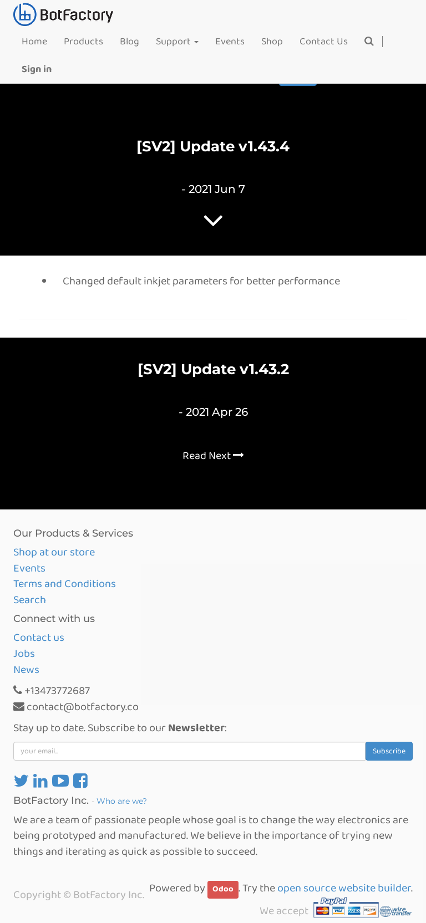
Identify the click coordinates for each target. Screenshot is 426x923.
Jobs (24, 653)
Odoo (223, 889)
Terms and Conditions (64, 584)
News (26, 670)
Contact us (38, 637)
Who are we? (122, 801)
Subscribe (389, 751)
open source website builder (344, 888)
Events (29, 568)
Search (29, 600)
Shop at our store (54, 552)
